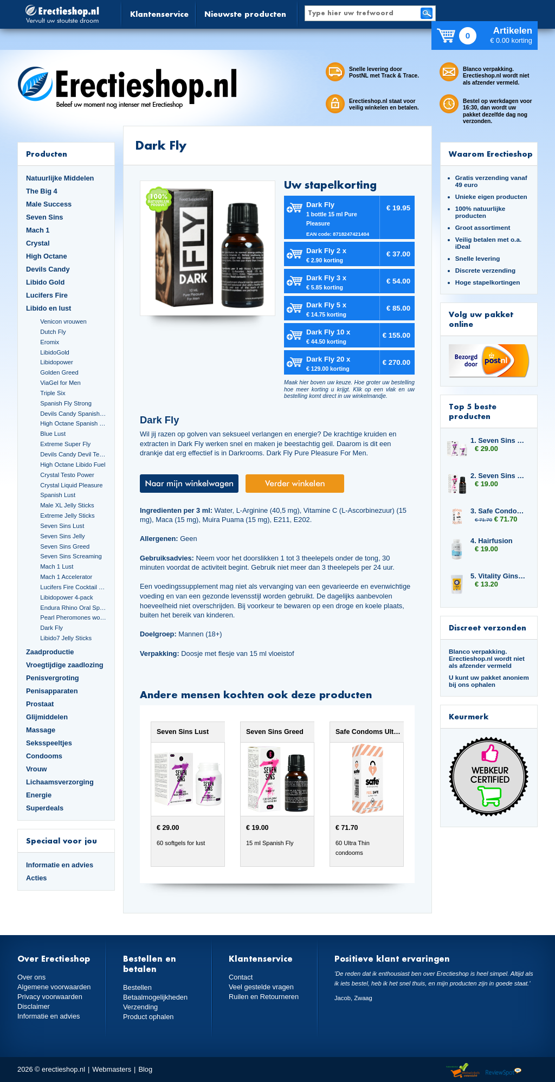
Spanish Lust (57, 495)
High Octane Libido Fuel (72, 464)
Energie (38, 795)
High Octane (46, 256)
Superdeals (44, 808)
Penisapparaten (52, 691)
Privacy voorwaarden (49, 997)
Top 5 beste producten (472, 411)
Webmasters (111, 1069)
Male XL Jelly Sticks (67, 505)
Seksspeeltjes (49, 743)
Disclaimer (33, 1006)
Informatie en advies (59, 865)
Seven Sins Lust (62, 526)
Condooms (44, 756)
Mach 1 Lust (56, 566)
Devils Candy (48, 269)
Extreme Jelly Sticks (67, 515)
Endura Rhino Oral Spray (73, 607)
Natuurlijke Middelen (60, 178)
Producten (46, 153)
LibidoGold (54, 352)
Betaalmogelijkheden (155, 997)
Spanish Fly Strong (66, 403)
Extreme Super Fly (65, 444)
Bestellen (137, 987)
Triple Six (52, 393)
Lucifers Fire (47, 295)
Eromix (49, 342)
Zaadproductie (50, 652)
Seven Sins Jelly (62, 536)
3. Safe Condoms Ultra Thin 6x (498, 511)
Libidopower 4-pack (66, 597)
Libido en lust (48, 308)
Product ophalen (148, 1017)
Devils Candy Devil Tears (73, 454)
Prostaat (40, 704)
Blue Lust (53, 433)
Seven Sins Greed (64, 546)
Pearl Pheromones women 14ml (73, 617)
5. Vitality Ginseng (498, 576)
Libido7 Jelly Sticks (66, 638)
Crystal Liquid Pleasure (71, 485)
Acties (36, 878)
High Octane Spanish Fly (73, 423)
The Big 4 (41, 191)
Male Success (49, 204)
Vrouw (36, 769)
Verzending (140, 1007)
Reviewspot (503, 1071)
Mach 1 (38, 230)
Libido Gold (45, 282)
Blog (145, 1069)
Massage (40, 730)
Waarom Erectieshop (491, 153)
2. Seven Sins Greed (498, 476)
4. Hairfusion (491, 541)
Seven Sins (44, 217)
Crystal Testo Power (67, 475)
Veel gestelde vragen (261, 987)
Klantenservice (159, 13)
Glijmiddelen (47, 717)
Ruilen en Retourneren (264, 997)
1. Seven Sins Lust (498, 440)
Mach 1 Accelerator (66, 577)
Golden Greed (59, 372)
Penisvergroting (52, 678)
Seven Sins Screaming (71, 556)
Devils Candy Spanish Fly (73, 413)
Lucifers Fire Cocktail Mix (73, 587)
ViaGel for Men (60, 382)
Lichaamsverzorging (60, 782)
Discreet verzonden (487, 627)
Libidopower (56, 362)
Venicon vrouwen (63, 321)
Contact (241, 977)
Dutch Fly (53, 332)
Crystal (38, 243)
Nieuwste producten (245, 13)
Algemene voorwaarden (54, 987)
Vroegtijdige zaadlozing (65, 665)
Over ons (31, 977)
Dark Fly (51, 627)
